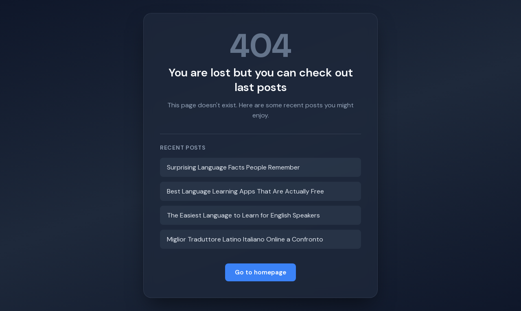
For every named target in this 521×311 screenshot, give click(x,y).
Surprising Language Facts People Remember (233, 167)
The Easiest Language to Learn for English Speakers (243, 215)
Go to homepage (260, 272)
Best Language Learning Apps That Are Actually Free (245, 191)
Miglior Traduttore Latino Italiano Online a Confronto (245, 239)
